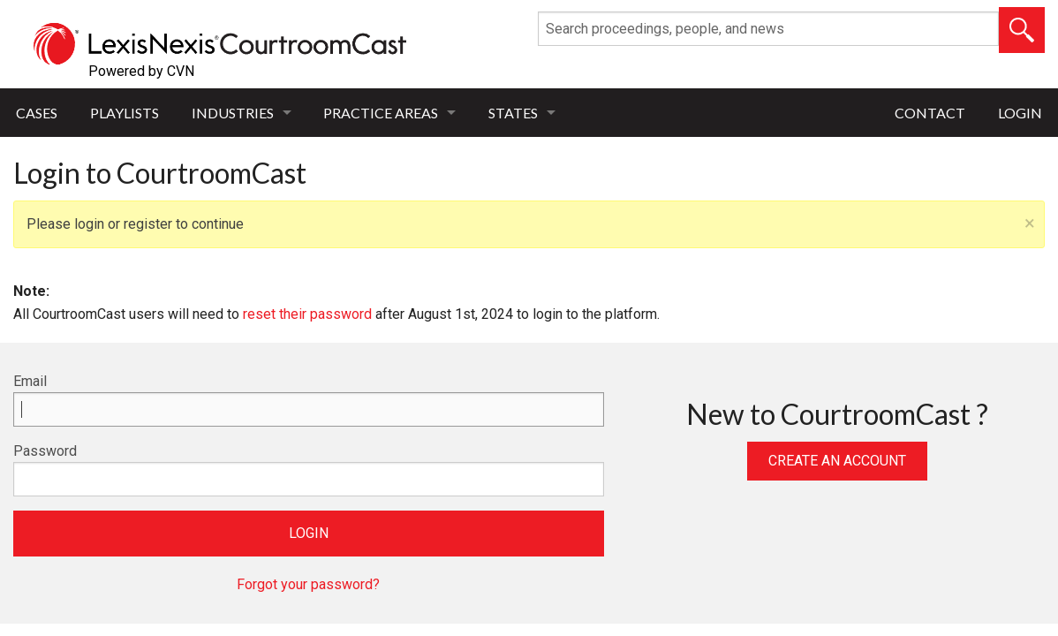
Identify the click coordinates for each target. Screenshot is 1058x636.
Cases (36, 112)
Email (30, 381)
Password (45, 451)
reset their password (307, 314)
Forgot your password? (308, 584)
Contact (930, 112)
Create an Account (837, 460)
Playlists (124, 112)
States (513, 112)
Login (1020, 112)
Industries (233, 112)
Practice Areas (380, 112)
